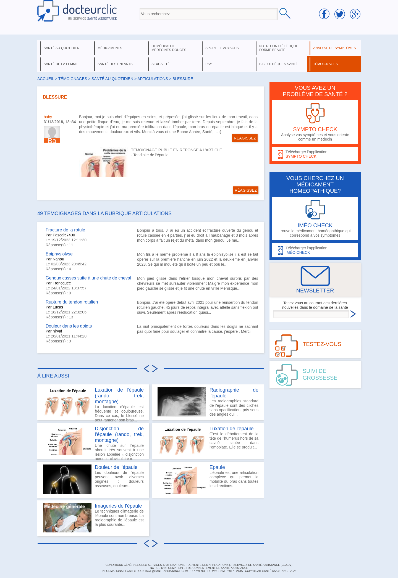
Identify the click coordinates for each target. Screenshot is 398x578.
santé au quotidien (61, 48)
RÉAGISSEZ (245, 138)
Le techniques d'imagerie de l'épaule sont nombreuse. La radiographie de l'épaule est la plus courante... (93, 517)
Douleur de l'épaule (116, 467)
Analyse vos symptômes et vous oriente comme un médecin (315, 122)
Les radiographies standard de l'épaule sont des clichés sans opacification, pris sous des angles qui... (208, 401)
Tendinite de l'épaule (150, 155)
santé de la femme (61, 64)
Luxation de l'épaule (232, 428)
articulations (152, 78)
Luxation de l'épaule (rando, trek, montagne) (119, 395)
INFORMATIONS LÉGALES (119, 570)
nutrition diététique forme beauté (278, 48)
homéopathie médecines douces (168, 48)
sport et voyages (222, 48)
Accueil (45, 78)
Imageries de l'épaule (118, 506)
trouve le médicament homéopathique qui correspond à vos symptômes (315, 218)
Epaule (217, 467)
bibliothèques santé (278, 64)
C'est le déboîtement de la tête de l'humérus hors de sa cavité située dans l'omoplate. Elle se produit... (208, 440)
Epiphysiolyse (59, 254)
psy (208, 64)
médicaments (110, 48)
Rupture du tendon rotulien (72, 302)
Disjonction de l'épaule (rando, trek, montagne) (119, 434)
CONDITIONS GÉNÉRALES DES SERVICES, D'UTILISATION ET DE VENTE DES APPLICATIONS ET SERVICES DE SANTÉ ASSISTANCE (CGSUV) (199, 564)
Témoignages (72, 78)
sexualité (160, 64)
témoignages (325, 64)
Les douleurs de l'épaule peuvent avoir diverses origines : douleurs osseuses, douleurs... (93, 479)
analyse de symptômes (334, 48)
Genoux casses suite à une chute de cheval (88, 278)
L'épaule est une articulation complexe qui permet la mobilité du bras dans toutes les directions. (208, 479)
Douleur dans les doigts (69, 326)
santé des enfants (115, 64)
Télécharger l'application (315, 154)
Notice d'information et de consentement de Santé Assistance (199, 567)
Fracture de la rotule (65, 230)
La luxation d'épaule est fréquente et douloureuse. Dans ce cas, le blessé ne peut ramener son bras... (93, 403)
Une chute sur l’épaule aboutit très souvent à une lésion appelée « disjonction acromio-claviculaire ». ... (93, 442)
